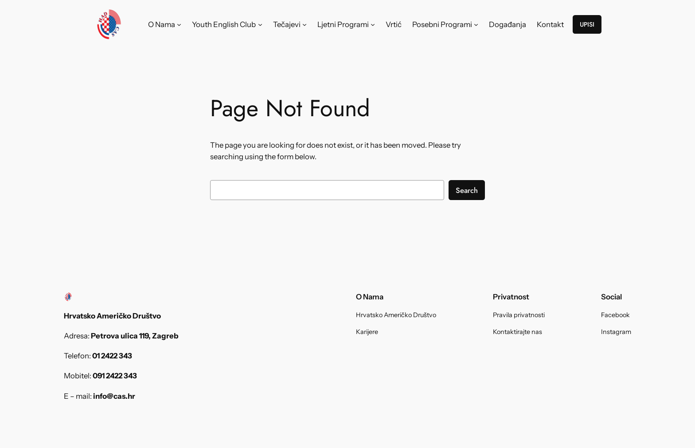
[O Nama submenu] (179, 24)
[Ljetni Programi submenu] (373, 24)
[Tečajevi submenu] (304, 24)
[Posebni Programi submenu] (476, 24)
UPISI (587, 24)
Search (467, 190)
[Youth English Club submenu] (260, 24)
